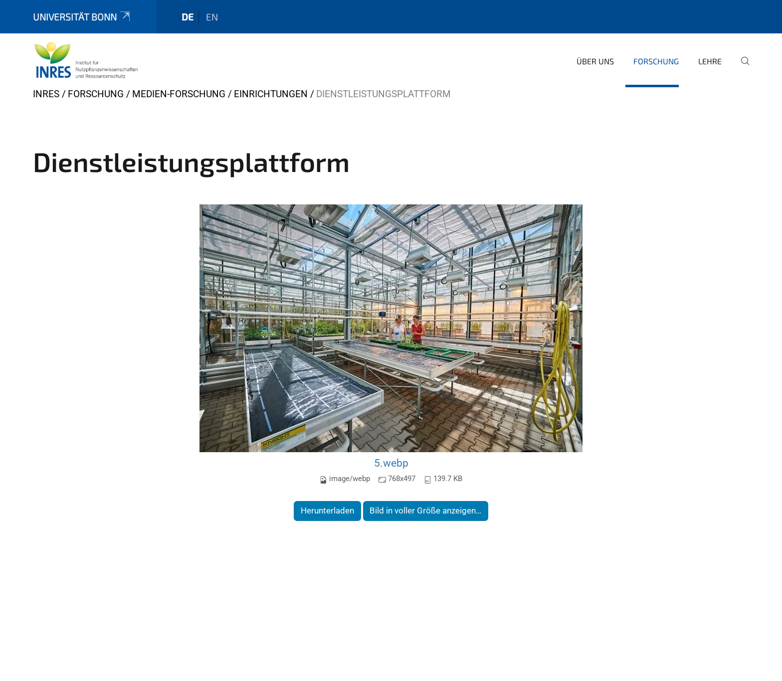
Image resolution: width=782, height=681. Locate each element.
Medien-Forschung (178, 94)
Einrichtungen (271, 94)
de (188, 16)
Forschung (656, 61)
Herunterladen (327, 510)
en (212, 16)
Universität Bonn (82, 16)
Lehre (710, 61)
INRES (46, 94)
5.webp (391, 463)
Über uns (595, 61)
